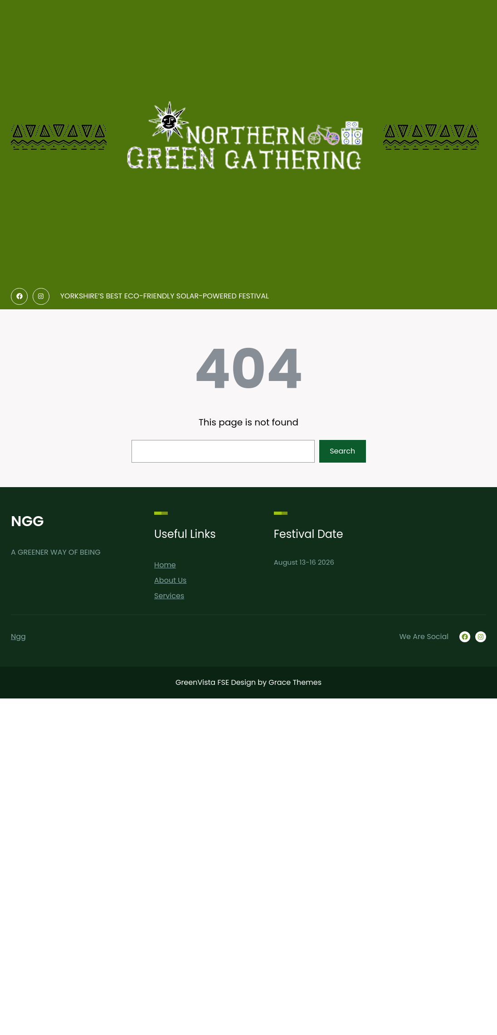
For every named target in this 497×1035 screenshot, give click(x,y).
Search (342, 451)
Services (169, 596)
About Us (170, 580)
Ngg (18, 636)
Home (165, 565)
